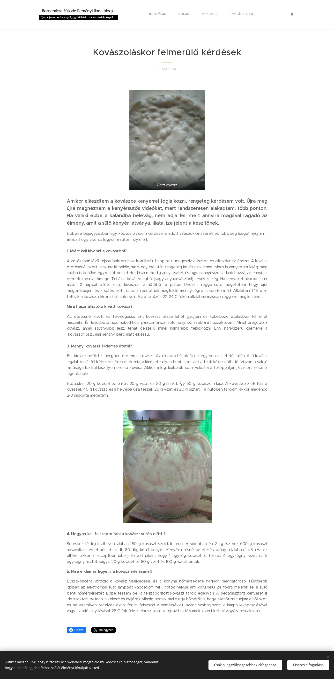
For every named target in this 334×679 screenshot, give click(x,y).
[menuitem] (135, 15)
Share (76, 630)
